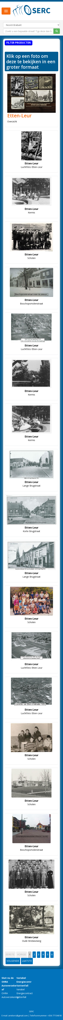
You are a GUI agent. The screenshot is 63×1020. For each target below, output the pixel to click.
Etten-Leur (19, 115)
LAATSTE (27, 960)
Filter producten (18, 42)
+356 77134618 (54, 1015)
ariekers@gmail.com (18, 1015)
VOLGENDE (13, 960)
